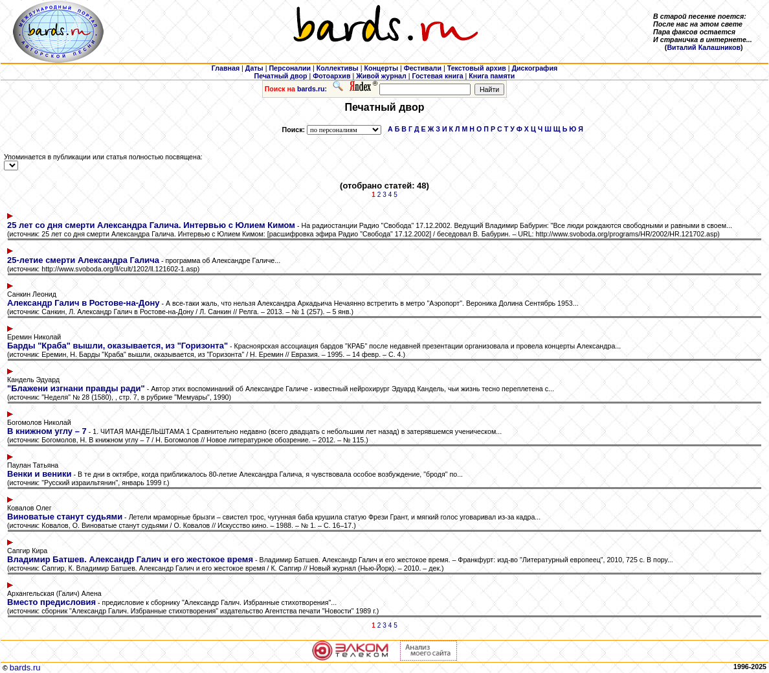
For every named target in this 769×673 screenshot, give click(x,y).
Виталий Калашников (704, 47)
